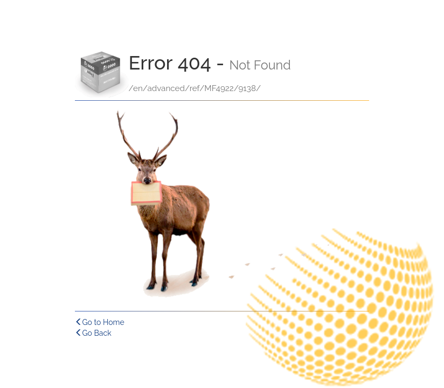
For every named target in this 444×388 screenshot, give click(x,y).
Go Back (93, 333)
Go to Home (99, 322)
